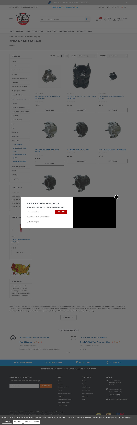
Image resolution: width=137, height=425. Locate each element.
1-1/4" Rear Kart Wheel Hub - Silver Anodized (112, 149)
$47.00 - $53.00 (16, 207)
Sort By (103, 56)
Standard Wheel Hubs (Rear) (19, 156)
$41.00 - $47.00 (16, 203)
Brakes (14, 61)
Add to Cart (20, 255)
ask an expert (114, 395)
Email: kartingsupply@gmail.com (118, 399)
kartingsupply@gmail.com (30, 7)
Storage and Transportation (20, 111)
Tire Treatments (17, 120)
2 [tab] (69, 352)
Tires (13, 124)
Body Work (15, 179)
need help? (101, 7)
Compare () (115, 7)
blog (108, 7)
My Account (120, 20)
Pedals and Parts (17, 95)
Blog (83, 399)
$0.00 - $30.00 (15, 192)
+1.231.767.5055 (89, 369)
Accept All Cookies (32, 422)
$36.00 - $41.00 (16, 199)
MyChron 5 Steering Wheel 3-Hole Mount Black (34, 337)
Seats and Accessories (19, 99)
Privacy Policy (86, 387)
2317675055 (15, 7)
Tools (13, 128)
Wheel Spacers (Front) (18, 166)
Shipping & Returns (87, 393)
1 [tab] (67, 352)
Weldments (15, 136)
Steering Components (18, 107)
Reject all (17, 422)
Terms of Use (86, 390)
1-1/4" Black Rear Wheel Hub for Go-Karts (48, 202)
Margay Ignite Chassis (19, 90)
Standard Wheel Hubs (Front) (19, 149)
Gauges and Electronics (19, 78)
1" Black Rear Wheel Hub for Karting (78, 149)
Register (124, 18)
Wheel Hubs (15, 140)
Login (118, 18)
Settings (7, 422)
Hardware (15, 82)
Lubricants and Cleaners (19, 86)
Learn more (84, 2)
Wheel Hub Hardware (19, 161)
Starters (14, 103)
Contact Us (85, 396)
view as (52, 56)
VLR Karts (15, 132)
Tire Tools (15, 115)
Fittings (14, 74)
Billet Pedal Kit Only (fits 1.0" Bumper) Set (94, 337)
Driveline (14, 66)
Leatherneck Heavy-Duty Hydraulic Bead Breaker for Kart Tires (20, 242)
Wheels (14, 170)
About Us (84, 381)
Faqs (83, 384)
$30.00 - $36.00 (16, 196)
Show (73, 56)
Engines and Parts (17, 70)
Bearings (14, 174)
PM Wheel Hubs (17, 144)
